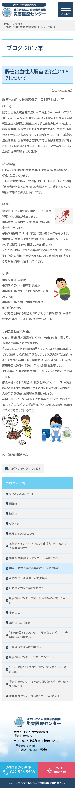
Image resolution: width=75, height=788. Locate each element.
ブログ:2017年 (16, 483)
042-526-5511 (30, 749)
